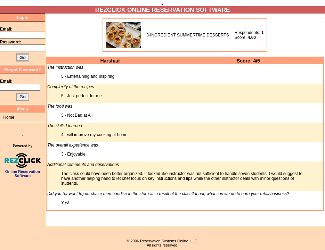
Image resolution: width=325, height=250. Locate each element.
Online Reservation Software (23, 172)
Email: (6, 29)
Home (8, 117)
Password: (11, 42)
